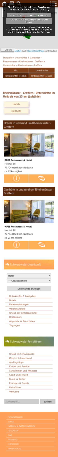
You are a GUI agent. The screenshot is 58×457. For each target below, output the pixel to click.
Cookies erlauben (17, 15)
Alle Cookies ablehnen (39, 15)
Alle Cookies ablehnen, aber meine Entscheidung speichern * (29, 20)
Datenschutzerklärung (40, 9)
